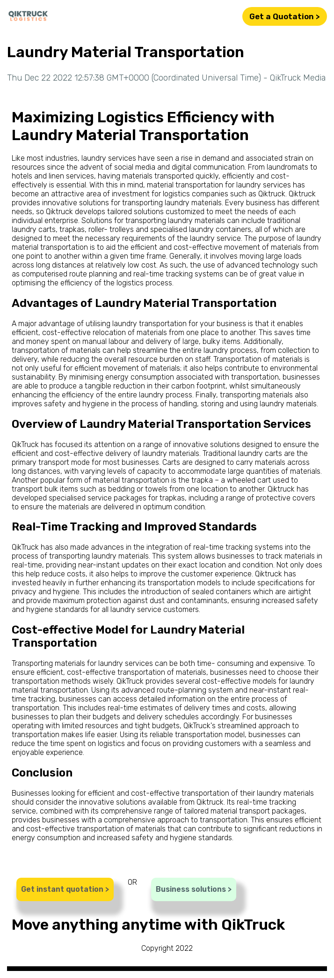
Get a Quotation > (284, 16)
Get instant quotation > (65, 889)
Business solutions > (194, 889)
